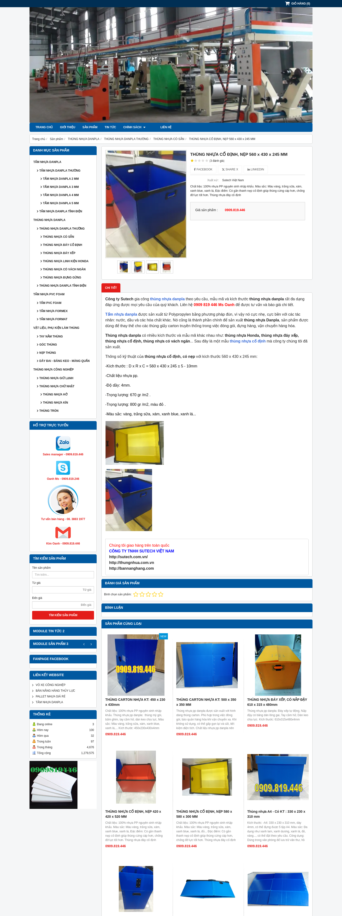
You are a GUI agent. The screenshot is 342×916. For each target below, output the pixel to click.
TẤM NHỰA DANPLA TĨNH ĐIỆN (60, 211)
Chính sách (134, 127)
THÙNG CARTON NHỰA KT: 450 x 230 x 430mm (135, 702)
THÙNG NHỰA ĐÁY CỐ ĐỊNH (62, 245)
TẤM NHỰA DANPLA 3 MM (61, 187)
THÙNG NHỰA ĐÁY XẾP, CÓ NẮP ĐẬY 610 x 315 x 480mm (277, 702)
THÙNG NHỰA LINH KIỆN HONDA (65, 261)
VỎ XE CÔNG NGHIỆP (50, 685)
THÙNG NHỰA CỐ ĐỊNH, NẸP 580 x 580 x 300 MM (204, 752)
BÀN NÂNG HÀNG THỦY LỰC (55, 690)
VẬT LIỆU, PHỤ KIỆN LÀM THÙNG (56, 328)
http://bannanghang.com (131, 568)
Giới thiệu (67, 127)
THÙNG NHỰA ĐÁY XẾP (59, 253)
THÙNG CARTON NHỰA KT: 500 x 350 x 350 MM (206, 702)
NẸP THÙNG (47, 352)
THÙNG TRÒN (49, 410)
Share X (230, 169)
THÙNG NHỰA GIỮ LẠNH (56, 378)
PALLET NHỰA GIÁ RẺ (50, 696)
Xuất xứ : (213, 180)
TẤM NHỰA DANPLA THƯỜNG (59, 170)
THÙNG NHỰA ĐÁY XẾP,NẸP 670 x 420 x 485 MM (206, 803)
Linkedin (256, 169)
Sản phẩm (90, 127)
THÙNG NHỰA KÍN (55, 402)
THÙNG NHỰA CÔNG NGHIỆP (53, 369)
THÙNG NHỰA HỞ (55, 394)
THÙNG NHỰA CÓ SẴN (58, 236)
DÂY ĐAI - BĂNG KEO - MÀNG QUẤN (64, 361)
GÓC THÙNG (48, 344)
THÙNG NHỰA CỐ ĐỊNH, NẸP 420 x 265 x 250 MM (133, 853)
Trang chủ (44, 127)
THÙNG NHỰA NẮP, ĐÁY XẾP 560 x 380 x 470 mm (133, 803)
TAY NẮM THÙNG (51, 336)
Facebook (203, 169)
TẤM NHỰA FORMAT (53, 319)
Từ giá (36, 583)
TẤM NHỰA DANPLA (47, 162)
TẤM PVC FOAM (50, 303)
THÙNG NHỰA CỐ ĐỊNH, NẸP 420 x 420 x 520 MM (133, 752)
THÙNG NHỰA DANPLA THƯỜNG (62, 228)
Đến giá (37, 598)
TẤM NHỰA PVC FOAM (49, 294)
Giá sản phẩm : (206, 210)
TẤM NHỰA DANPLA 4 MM (61, 195)
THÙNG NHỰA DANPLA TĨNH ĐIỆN (62, 285)
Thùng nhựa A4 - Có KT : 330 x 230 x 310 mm (276, 752)
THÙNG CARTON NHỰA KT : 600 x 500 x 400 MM (277, 803)
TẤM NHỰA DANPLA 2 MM (61, 178)
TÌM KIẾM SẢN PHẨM (63, 615)
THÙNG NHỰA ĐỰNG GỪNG (62, 277)
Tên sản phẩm (41, 567)
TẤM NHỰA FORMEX (53, 311)
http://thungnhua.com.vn (131, 563)
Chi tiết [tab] (111, 288)
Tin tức (110, 127)
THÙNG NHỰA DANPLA (49, 220)
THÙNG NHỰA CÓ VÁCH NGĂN (64, 269)
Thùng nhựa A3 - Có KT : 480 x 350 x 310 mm (205, 853)
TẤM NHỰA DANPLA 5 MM (61, 203)
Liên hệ (158, 127)
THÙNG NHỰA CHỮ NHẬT (56, 386)
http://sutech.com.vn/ (128, 557)
